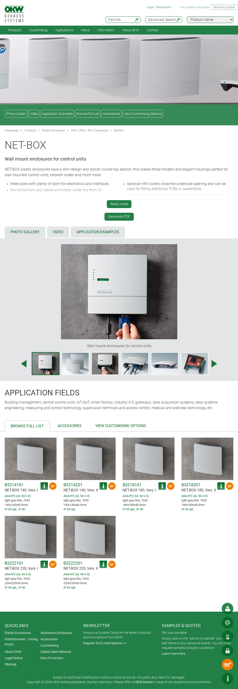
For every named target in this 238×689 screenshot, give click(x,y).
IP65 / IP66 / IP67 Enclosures (89, 130)
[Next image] (214, 364)
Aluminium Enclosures (56, 633)
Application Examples (57, 114)
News (85, 30)
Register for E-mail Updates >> (104, 643)
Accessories (111, 114)
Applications (64, 30)
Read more (119, 204)
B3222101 (14, 563)
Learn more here (173, 653)
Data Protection (51, 658)
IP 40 (21, 509)
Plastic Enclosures (18, 633)
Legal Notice (14, 658)
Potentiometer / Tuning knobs (21, 641)
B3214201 (73, 484)
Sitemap (11, 664)
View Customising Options (142, 114)
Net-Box (119, 130)
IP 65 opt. (11, 509)
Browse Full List (88, 114)
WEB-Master (144, 682)
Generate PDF (119, 216)
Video (34, 114)
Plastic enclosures (53, 130)
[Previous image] (24, 364)
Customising (38, 30)
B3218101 (132, 484)
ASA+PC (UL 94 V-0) (18, 496)
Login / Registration (159, 7)
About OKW (13, 652)
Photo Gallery (16, 114)
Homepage (12, 130)
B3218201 (190, 484)
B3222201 (73, 563)
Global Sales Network (55, 652)
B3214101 (14, 484)
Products (14, 30)
